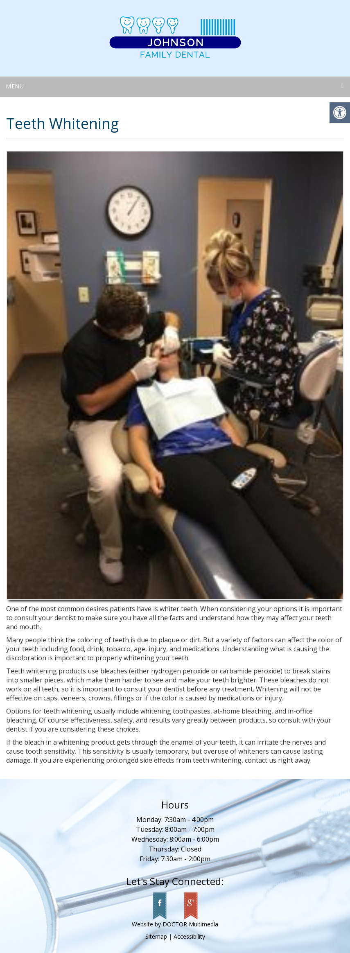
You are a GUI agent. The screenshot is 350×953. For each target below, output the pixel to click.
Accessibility (189, 936)
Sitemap (156, 936)
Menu (15, 86)
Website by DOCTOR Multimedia (175, 924)
